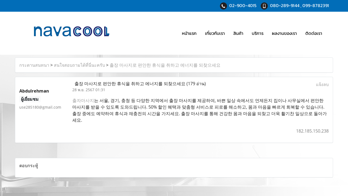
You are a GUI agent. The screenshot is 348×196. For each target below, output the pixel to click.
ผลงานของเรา (284, 33)
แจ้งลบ (322, 84)
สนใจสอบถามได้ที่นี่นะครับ (79, 65)
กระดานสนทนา (34, 65)
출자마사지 (83, 100)
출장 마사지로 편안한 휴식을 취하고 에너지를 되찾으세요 (165, 65)
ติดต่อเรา (313, 33)
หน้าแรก (189, 33)
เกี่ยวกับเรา (215, 33)
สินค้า (238, 33)
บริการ (257, 33)
